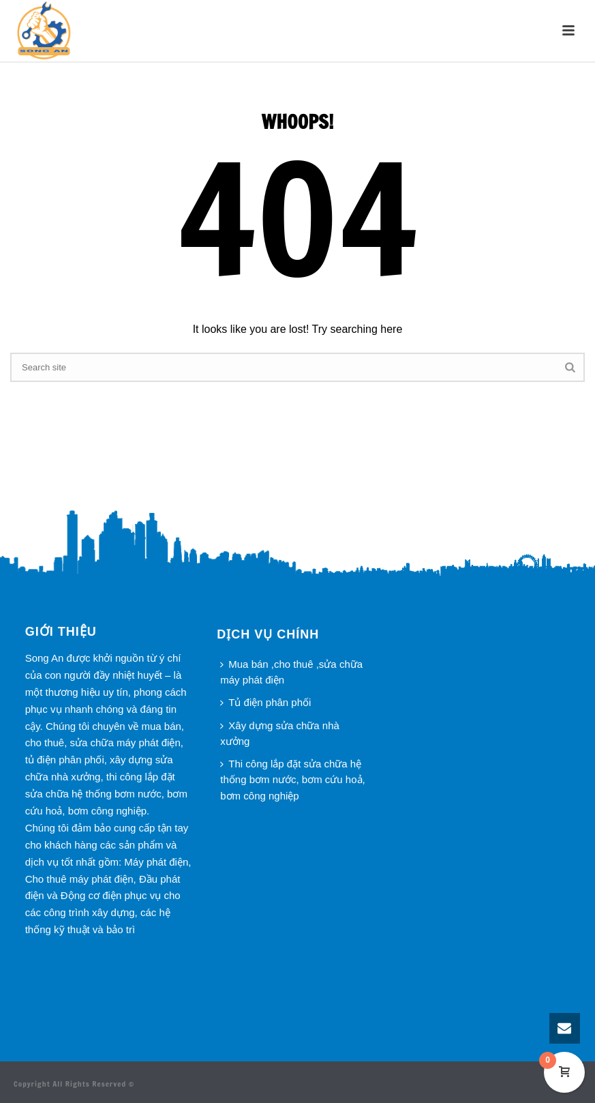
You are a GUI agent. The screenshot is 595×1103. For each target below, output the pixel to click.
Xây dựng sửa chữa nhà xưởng (279, 733)
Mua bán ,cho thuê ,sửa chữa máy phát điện (291, 672)
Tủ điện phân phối (265, 702)
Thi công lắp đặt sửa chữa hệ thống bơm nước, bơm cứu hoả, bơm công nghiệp (292, 779)
